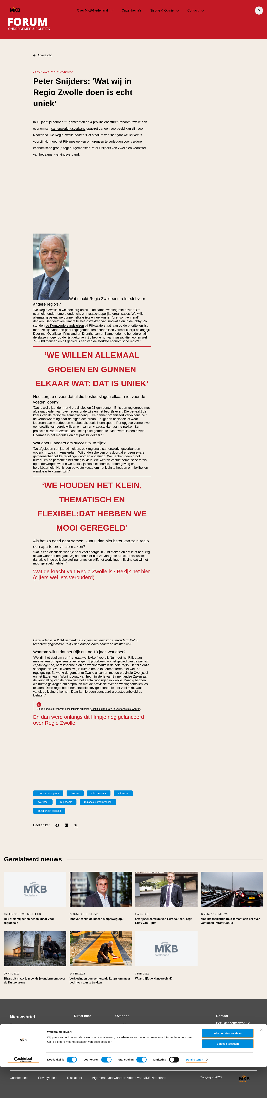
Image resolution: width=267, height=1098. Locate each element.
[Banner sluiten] (261, 1061)
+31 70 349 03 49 (231, 1034)
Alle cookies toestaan (227, 1064)
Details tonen (194, 1090)
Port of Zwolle (59, 431)
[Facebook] (57, 825)
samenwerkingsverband (68, 128)
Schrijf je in (22, 1046)
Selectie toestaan (228, 1075)
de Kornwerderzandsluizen (65, 325)
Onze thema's (132, 10)
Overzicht (42, 55)
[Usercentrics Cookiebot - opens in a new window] (23, 1091)
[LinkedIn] (67, 825)
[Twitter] (76, 825)
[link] (35, 900)
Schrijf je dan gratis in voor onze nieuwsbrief (115, 708)
